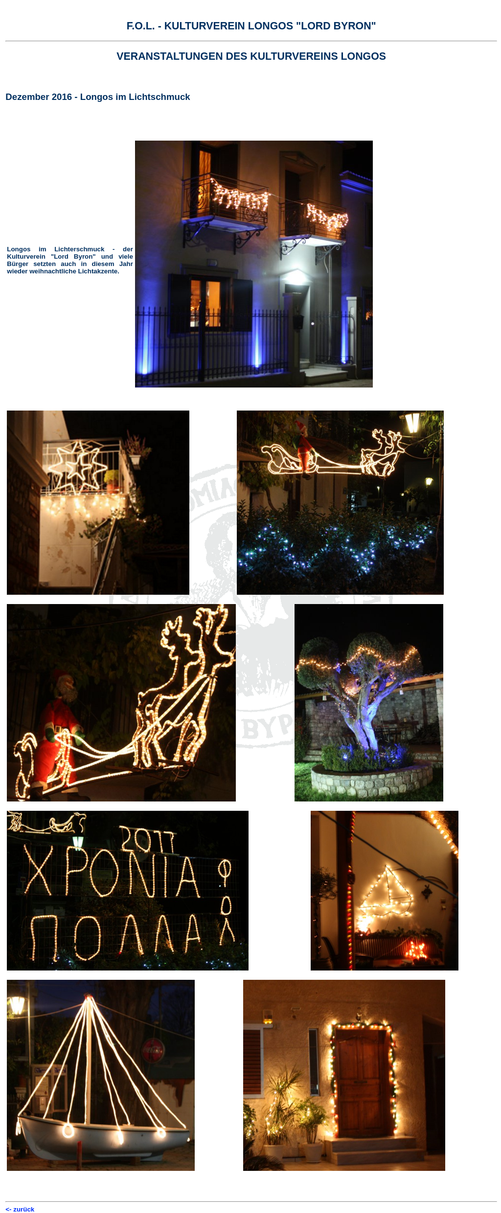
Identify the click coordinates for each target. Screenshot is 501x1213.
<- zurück (19, 1209)
